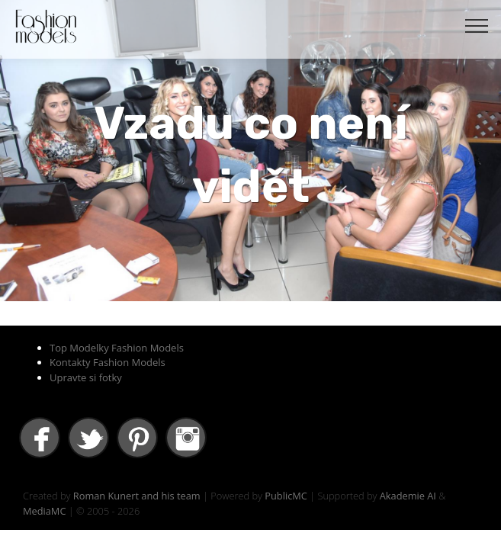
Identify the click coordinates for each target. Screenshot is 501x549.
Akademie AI (408, 495)
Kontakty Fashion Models (107, 362)
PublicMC (286, 495)
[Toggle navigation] (477, 25)
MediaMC (44, 511)
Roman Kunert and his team (137, 495)
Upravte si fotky (86, 377)
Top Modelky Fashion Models (117, 348)
